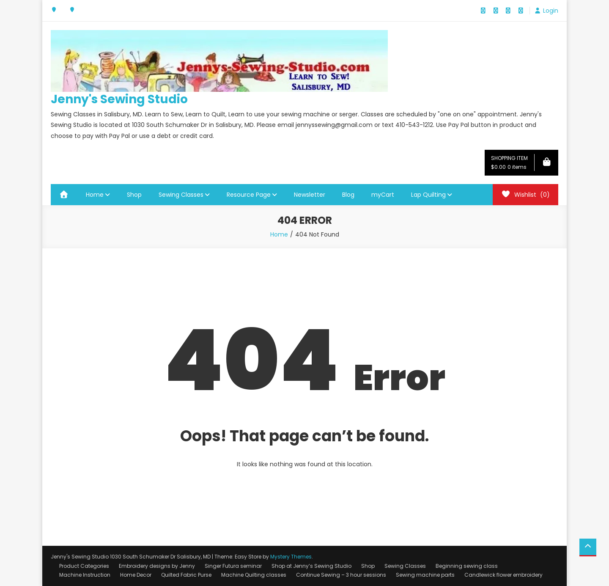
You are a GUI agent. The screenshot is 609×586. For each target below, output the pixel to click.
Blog (348, 194)
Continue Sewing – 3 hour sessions (341, 574)
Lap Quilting (428, 194)
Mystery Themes (291, 556)
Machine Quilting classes (253, 574)
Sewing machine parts (425, 574)
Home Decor (135, 574)
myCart (382, 194)
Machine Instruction (84, 574)
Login (550, 10)
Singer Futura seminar (233, 565)
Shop (134, 194)
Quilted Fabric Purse (186, 574)
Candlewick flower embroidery (503, 574)
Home (95, 194)
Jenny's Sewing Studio (119, 99)
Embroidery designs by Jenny (157, 565)
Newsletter (309, 194)
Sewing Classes (181, 194)
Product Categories (84, 565)
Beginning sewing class (467, 565)
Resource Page (249, 194)
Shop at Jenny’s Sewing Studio (311, 565)
